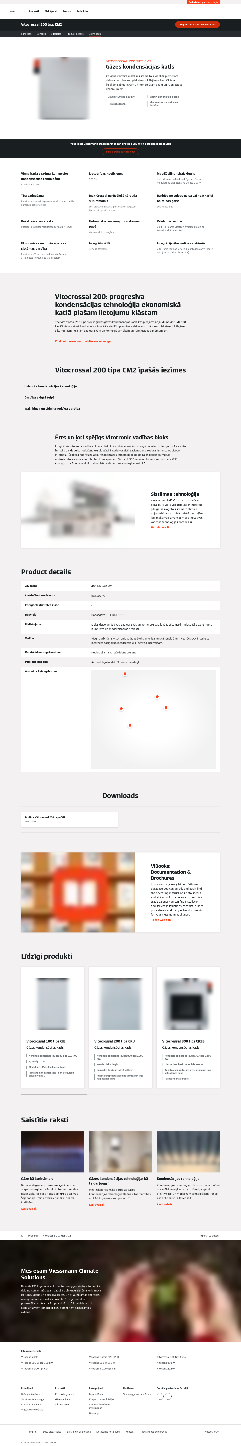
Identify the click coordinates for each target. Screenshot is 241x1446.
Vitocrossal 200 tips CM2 (57, 1235)
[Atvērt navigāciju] (12, 11)
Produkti (34, 11)
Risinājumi (51, 11)
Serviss (67, 11)
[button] (209, 1236)
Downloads (95, 33)
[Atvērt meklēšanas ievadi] (218, 11)
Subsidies (56, 33)
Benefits (41, 33)
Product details (75, 33)
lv (22, 1235)
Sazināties (82, 11)
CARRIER (53, 1442)
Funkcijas (26, 33)
